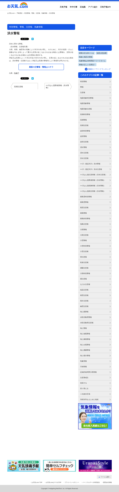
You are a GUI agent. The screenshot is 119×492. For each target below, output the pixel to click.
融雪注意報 (84, 306)
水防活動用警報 (86, 317)
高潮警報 (83, 120)
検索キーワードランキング (99, 69)
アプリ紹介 (92, 7)
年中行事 (73, 7)
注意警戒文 (84, 377)
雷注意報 (83, 257)
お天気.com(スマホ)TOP (53, 482)
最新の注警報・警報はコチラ (41, 67)
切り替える (84, 388)
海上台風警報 (85, 345)
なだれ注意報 (85, 284)
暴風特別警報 (85, 218)
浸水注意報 (84, 153)
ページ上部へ (105, 477)
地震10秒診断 (102, 53)
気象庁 (16, 73)
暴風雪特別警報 (86, 197)
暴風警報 (83, 213)
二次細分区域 (85, 394)
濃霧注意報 (84, 268)
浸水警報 (83, 147)
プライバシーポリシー (72, 482)
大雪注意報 (84, 251)
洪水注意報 (84, 158)
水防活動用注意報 (86, 323)
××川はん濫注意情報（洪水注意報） (93, 175)
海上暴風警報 (85, 339)
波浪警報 (83, 136)
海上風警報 (84, 312)
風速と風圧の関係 (85, 57)
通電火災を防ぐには (86, 53)
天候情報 (83, 366)
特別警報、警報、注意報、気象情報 (35, 13)
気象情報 (83, 361)
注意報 (82, 92)
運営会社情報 (107, 482)
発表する (83, 383)
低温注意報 (84, 290)
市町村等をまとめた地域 (89, 399)
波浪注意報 (84, 142)
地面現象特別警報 (86, 98)
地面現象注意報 (86, 109)
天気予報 (63, 7)
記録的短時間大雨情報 (88, 372)
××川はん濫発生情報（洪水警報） (92, 191)
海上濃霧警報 (85, 350)
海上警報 (83, 328)
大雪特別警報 (85, 246)
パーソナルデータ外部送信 (91, 482)
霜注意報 (83, 279)
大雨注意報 (84, 235)
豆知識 (82, 7)
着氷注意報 (84, 301)
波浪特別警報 (85, 131)
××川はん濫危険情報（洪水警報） (92, 186)
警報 (81, 87)
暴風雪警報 (84, 202)
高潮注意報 (84, 125)
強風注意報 (84, 224)
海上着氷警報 (85, 355)
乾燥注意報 (84, 262)
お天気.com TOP (37, 482)
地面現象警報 (85, 103)
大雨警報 (83, 229)
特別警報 (83, 81)
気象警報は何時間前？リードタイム (92, 61)
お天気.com (17, 6)
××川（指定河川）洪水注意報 (91, 169)
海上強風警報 (85, 334)
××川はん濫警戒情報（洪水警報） (92, 180)
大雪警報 (83, 240)
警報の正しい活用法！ (87, 65)
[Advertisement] (41, 19)
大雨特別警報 (85, 273)
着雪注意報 (84, 295)
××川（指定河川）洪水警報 (90, 164)
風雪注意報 (84, 207)
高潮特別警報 (85, 114)
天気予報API (105, 7)
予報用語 (19, 13)
